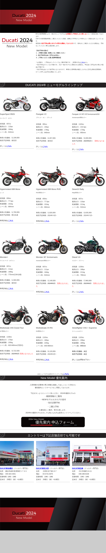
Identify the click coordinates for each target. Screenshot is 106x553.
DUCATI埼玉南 (77, 468)
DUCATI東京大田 (42, 468)
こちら (10, 220)
